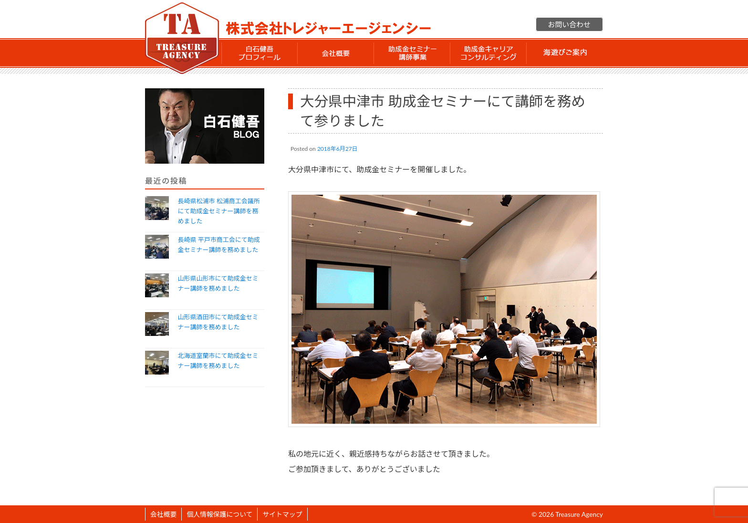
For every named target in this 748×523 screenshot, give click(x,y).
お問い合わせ (569, 24)
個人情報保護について (219, 514)
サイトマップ (282, 514)
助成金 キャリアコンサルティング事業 (488, 53)
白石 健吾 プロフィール (259, 53)
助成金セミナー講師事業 (412, 53)
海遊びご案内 (565, 53)
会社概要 (336, 53)
